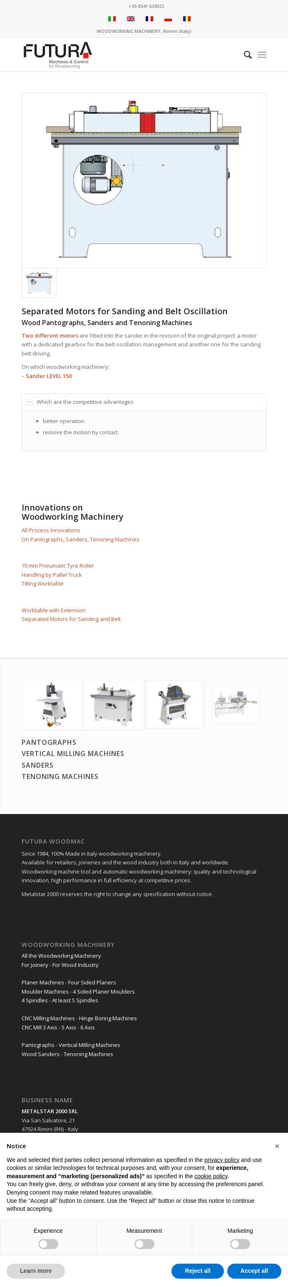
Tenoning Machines (88, 1054)
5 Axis (69, 1027)
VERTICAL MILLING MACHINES (73, 753)
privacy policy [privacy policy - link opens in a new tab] (221, 1160)
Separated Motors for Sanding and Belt (71, 619)
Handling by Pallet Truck (52, 574)
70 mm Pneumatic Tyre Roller (58, 565)
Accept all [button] (254, 1270)
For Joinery (35, 965)
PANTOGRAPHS (49, 742)
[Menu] (262, 55)
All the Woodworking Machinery (61, 955)
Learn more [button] (36, 1270)
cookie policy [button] (210, 1176)
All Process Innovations (51, 530)
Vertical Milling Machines (89, 1045)
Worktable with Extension (54, 610)
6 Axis (87, 1027)
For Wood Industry (75, 965)
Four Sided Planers (92, 982)
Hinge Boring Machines (108, 1018)
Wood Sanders (41, 1054)
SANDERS (38, 765)
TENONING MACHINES (60, 776)
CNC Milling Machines (48, 1018)
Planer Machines (43, 982)
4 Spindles (35, 1000)
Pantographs (38, 1045)
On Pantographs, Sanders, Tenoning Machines (80, 539)
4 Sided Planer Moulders (104, 991)
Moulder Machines (45, 991)
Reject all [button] (197, 1270)
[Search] (244, 54)
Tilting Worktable (43, 583)
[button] (277, 1146)
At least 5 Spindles (75, 1000)
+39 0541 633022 (146, 6)
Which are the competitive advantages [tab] (80, 402)
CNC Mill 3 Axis (39, 1027)
